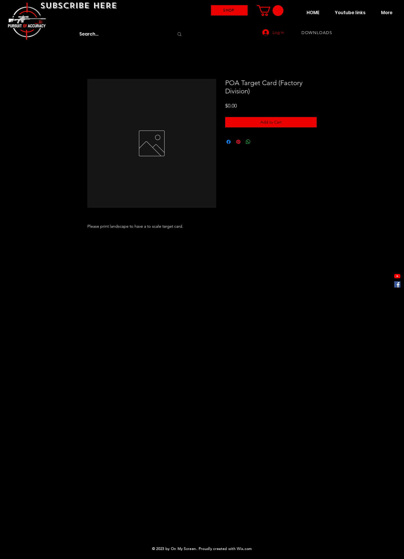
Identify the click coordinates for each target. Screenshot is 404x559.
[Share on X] (258, 142)
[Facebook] (397, 284)
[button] (270, 10)
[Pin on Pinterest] (238, 142)
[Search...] (123, 34)
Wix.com (244, 548)
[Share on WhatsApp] (248, 142)
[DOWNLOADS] (317, 32)
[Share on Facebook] (228, 142)
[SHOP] (229, 10)
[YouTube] (397, 276)
